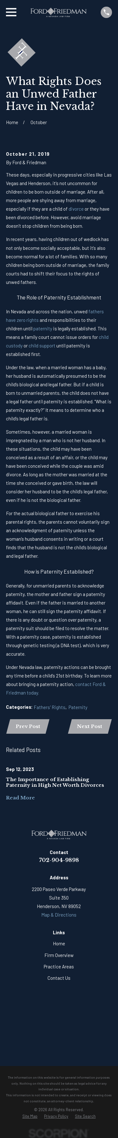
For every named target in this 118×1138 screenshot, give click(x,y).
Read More (20, 798)
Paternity (78, 707)
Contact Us (59, 978)
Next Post (89, 726)
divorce (76, 209)
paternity (42, 328)
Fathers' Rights (49, 707)
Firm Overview (59, 955)
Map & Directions (58, 915)
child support (42, 345)
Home (59, 943)
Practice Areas (59, 966)
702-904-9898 (59, 860)
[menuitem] (29, 1116)
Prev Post (28, 726)
